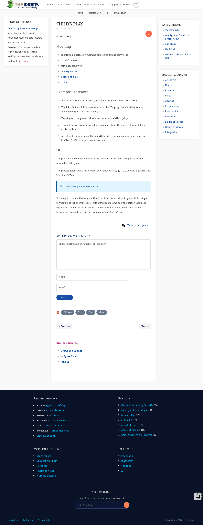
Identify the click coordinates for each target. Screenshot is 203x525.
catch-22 (126, 420)
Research (42, 466)
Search (126, 4)
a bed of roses (129, 425)
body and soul (70, 356)
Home (50, 4)
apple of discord (130, 430)
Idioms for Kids (45, 470)
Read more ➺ (25, 61)
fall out (56, 415)
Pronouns (170, 90)
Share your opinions (139, 225)
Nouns (168, 85)
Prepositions (172, 106)
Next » (144, 326)
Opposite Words (174, 127)
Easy (80, 312)
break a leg (128, 415)
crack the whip (60, 430)
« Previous (64, 326)
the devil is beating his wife (137, 405)
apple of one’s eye (56, 405)
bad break (170, 44)
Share (198, 496)
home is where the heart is (136, 435)
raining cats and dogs (134, 410)
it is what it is (62, 420)
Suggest (113, 4)
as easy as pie (69, 71)
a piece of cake (70, 77)
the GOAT (170, 49)
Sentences (170, 116)
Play (91, 312)
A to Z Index (64, 4)
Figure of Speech (174, 121)
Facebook (127, 456)
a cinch (65, 82)
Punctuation (172, 111)
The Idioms (190, 520)
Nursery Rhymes (46, 475)
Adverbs (169, 101)
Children (68, 312)
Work (101, 312)
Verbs (168, 95)
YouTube (126, 466)
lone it (65, 361)
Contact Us (27, 520)
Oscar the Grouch (72, 350)
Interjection (171, 132)
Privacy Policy (44, 520)
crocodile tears (55, 410)
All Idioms (99, 4)
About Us (13, 520)
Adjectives (170, 80)
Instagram (127, 461)
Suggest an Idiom (47, 461)
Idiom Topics (82, 4)
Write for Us (44, 456)
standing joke (172, 30)
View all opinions (47, 435)
